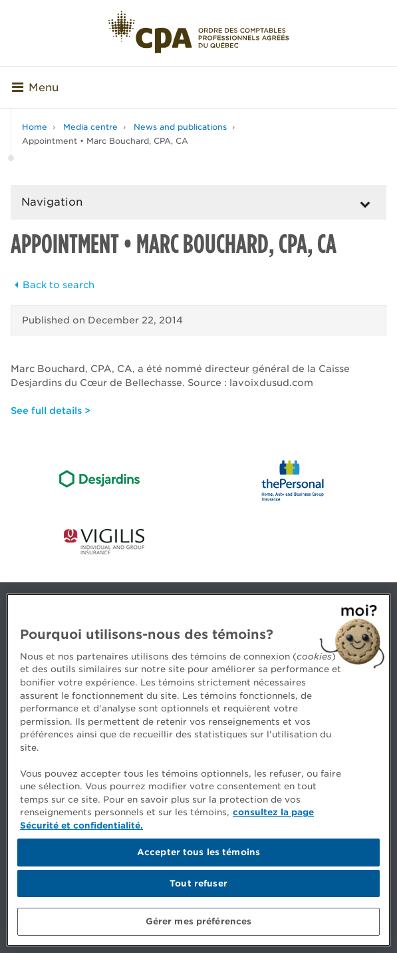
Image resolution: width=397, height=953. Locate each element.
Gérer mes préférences (199, 921)
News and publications (180, 127)
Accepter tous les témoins (198, 852)
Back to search (52, 285)
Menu (35, 87)
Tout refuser (198, 883)
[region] (198, 770)
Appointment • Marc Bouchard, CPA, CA (105, 141)
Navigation (51, 202)
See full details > (50, 410)
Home (34, 127)
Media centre (90, 127)
